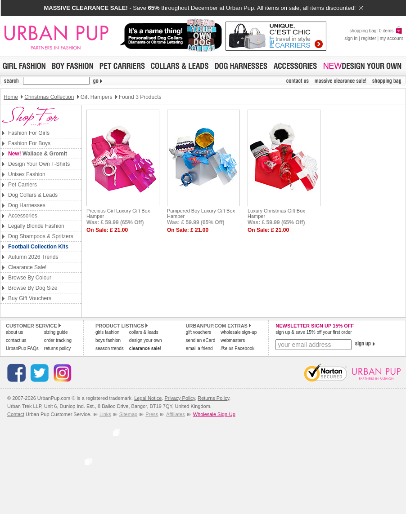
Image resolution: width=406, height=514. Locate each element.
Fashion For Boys (29, 143)
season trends (109, 348)
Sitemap (128, 414)
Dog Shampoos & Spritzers (40, 236)
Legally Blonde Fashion (36, 226)
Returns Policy (213, 398)
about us (14, 332)
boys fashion (108, 340)
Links (105, 414)
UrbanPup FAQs (22, 348)
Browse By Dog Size (32, 288)
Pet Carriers (22, 185)
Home (11, 97)
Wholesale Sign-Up (214, 414)
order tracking (58, 340)
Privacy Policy (179, 398)
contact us (16, 340)
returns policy (57, 348)
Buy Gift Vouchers (29, 298)
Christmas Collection (49, 97)
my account (391, 38)
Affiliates (175, 414)
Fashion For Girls (29, 133)
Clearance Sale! (27, 267)
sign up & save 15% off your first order (313, 332)
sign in (350, 38)
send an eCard (201, 340)
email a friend (199, 348)
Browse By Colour (29, 278)
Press (151, 414)
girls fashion (107, 332)
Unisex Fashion (26, 174)
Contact (15, 414)
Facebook (237, 348)
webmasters (233, 340)
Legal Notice (148, 398)
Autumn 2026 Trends (33, 257)
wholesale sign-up (239, 332)
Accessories (22, 216)
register (368, 38)
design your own (145, 340)
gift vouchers (199, 332)
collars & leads (143, 332)
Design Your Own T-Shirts (39, 164)
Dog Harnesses (26, 205)
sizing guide (56, 332)
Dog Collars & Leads (33, 195)
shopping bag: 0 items (376, 30)
